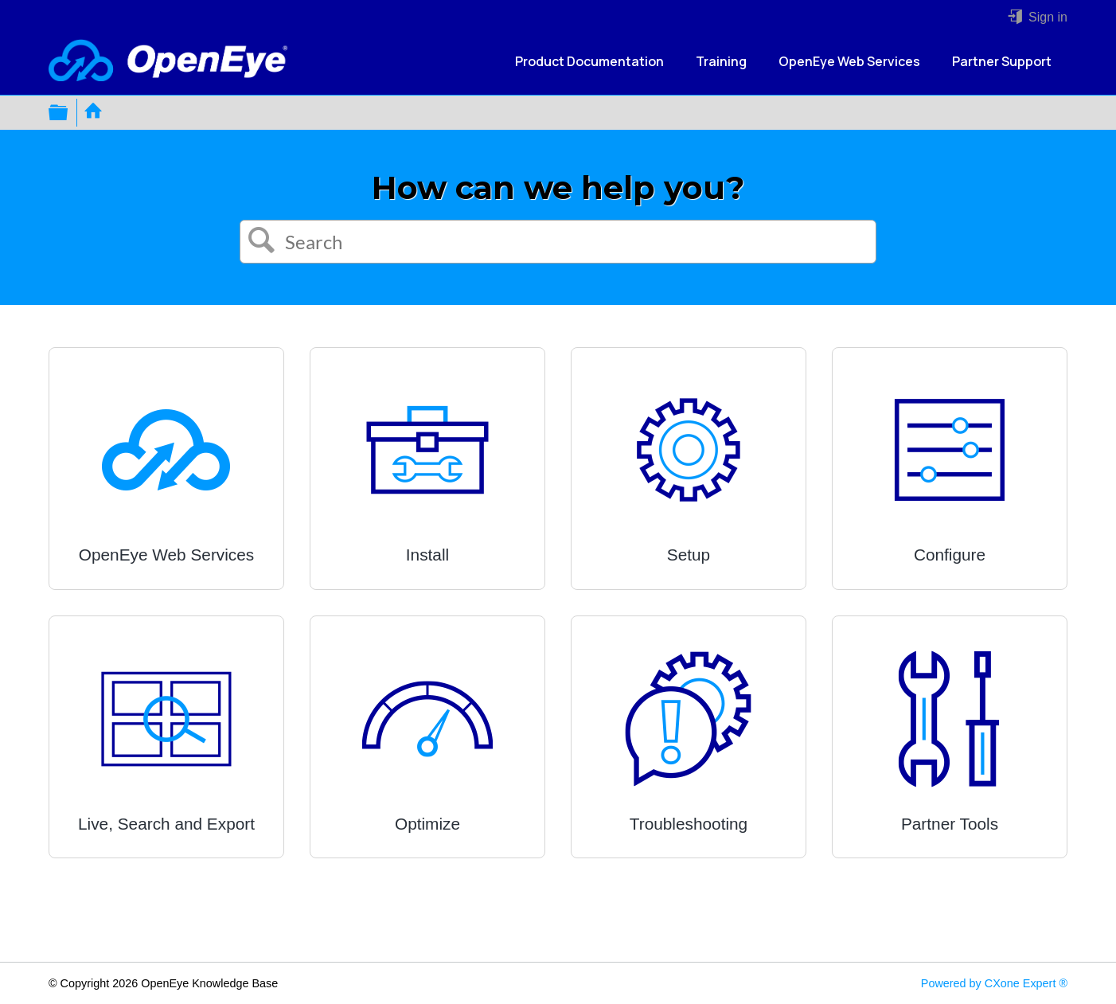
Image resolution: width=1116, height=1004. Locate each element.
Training (721, 61)
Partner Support (1002, 61)
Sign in (1046, 17)
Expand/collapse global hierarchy (68, 112)
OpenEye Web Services (849, 61)
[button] (262, 242)
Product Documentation (589, 61)
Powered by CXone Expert (994, 983)
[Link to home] (168, 61)
